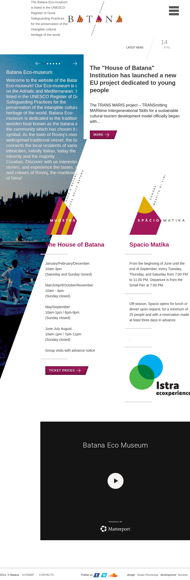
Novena (174, 574)
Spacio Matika (149, 244)
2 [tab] (48, 64)
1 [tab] (45, 64)
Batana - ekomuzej (95, 18)
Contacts (46, 574)
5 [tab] (57, 64)
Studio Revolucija (142, 574)
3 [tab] (51, 64)
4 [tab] (54, 64)
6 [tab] (60, 64)
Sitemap (28, 574)
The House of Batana (74, 244)
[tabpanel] (48, 127)
